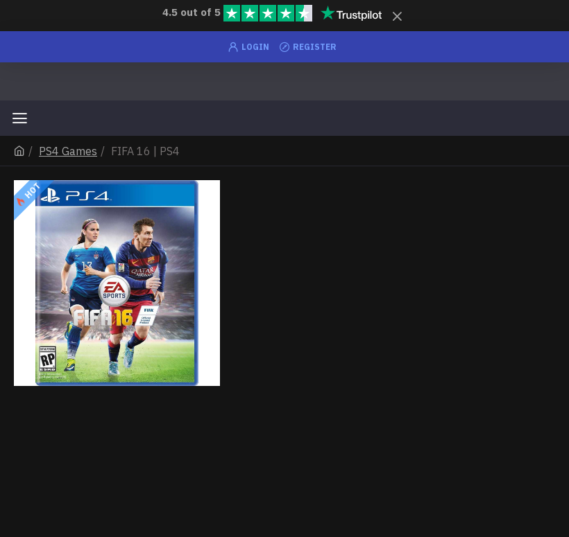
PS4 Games (68, 151)
